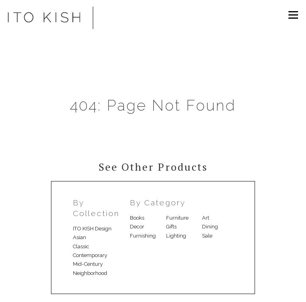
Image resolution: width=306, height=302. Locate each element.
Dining (210, 227)
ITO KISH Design (92, 229)
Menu (293, 15)
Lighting (176, 236)
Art (205, 218)
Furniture (177, 218)
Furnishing (143, 236)
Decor (137, 227)
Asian (79, 237)
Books (137, 218)
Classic (81, 246)
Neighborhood (90, 273)
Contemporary (90, 255)
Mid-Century (88, 264)
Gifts (171, 227)
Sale (207, 236)
